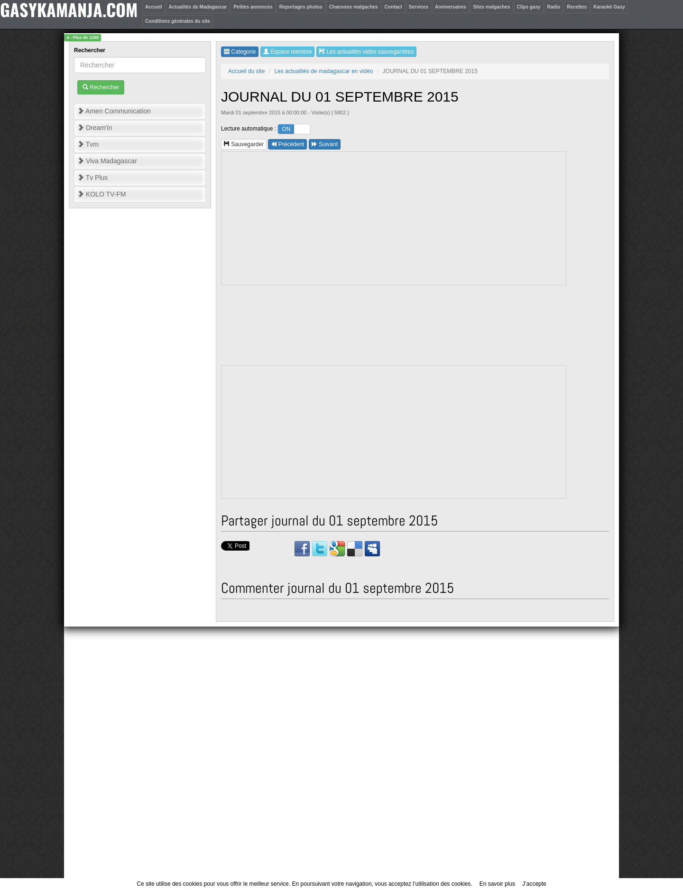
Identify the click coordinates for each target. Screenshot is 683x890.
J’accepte (534, 884)
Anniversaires (450, 6)
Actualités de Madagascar (198, 6)
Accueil (153, 6)
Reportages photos (301, 6)
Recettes (577, 6)
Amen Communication (114, 111)
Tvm (88, 144)
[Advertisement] (394, 218)
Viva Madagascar (107, 161)
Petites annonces (252, 6)
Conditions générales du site (177, 21)
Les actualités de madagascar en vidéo (323, 71)
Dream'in (94, 127)
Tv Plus (92, 177)
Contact (393, 6)
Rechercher (90, 50)
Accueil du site (246, 71)
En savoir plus (497, 884)
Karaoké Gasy (609, 6)
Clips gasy (529, 6)
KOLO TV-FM (101, 194)
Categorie (240, 51)
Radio (554, 6)
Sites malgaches (491, 6)
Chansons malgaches (353, 6)
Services (418, 6)
